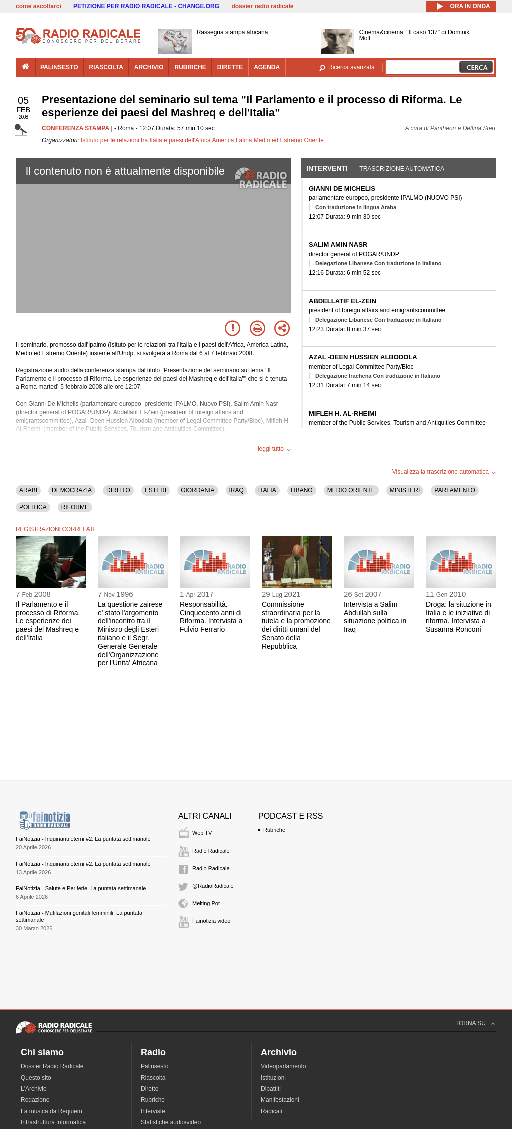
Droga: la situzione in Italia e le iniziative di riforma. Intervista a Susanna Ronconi (459, 616)
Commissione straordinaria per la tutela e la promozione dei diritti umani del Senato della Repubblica (296, 625)
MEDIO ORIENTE (352, 490)
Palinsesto (154, 1066)
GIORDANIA (197, 490)
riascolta (107, 67)
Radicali (271, 1111)
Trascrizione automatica (402, 168)
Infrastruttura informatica (53, 1122)
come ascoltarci (39, 6)
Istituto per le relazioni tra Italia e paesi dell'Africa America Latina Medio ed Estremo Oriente (202, 140)
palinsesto (59, 67)
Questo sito (36, 1077)
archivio (149, 67)
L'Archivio (34, 1088)
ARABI (29, 490)
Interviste (153, 1111)
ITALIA (267, 490)
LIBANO (302, 490)
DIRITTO (118, 490)
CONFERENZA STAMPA (76, 128)
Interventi (327, 168)
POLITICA (33, 507)
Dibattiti (271, 1088)
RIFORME (75, 507)
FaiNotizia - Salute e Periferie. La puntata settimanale (81, 888)
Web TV (202, 833)
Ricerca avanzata (351, 67)
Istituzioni (273, 1077)
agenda (267, 67)
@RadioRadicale (213, 886)
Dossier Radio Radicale (52, 1066)
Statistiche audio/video (171, 1122)
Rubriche (275, 830)
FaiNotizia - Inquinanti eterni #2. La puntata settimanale (83, 839)
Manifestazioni (280, 1099)
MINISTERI (405, 490)
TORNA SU (471, 1023)
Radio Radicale (211, 851)
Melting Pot (206, 903)
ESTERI (155, 490)
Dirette (149, 1088)
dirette (230, 67)
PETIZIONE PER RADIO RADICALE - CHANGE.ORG (147, 6)
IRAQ (237, 490)
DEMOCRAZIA (72, 490)
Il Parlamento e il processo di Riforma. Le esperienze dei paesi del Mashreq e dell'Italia (48, 621)
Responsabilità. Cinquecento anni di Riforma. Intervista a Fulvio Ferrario (211, 616)
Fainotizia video (211, 921)
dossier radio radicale (263, 6)
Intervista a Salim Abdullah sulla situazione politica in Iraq (375, 616)
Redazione (35, 1099)
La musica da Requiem (51, 1111)
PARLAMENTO (455, 490)
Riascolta (153, 1077)
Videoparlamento (283, 1066)
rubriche (190, 67)
